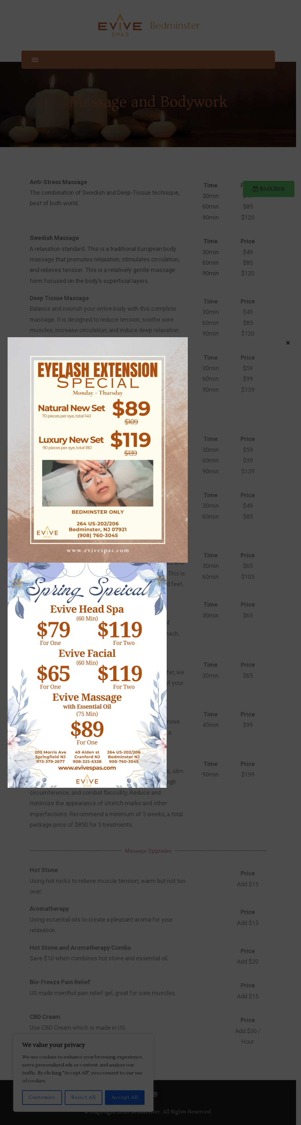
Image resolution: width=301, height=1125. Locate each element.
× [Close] (288, 342)
